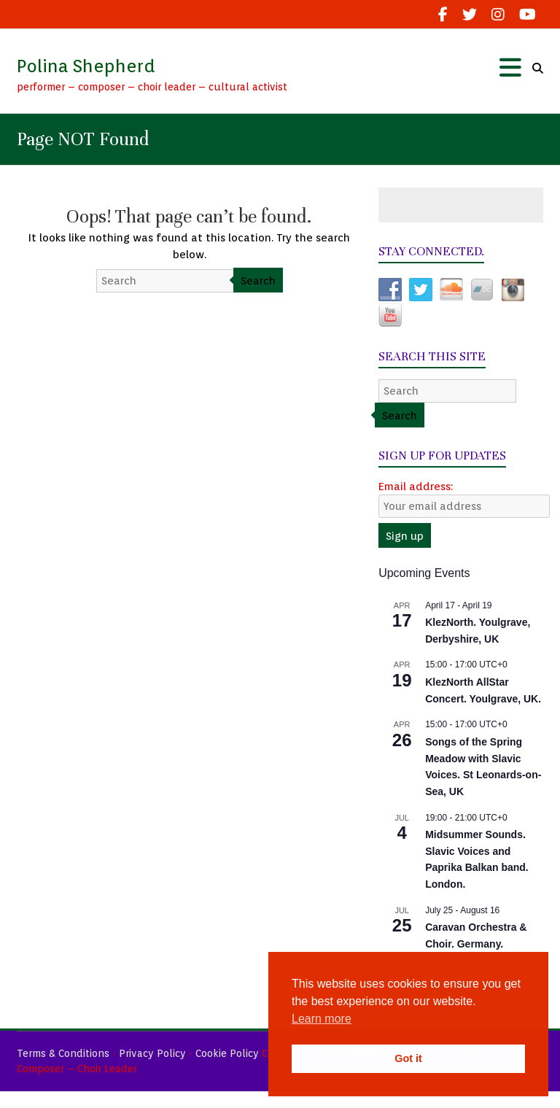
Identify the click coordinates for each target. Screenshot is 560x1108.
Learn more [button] (321, 1018)
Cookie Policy (227, 1053)
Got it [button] (408, 1058)
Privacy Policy (152, 1053)
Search (258, 280)
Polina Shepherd (86, 66)
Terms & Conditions (63, 1053)
